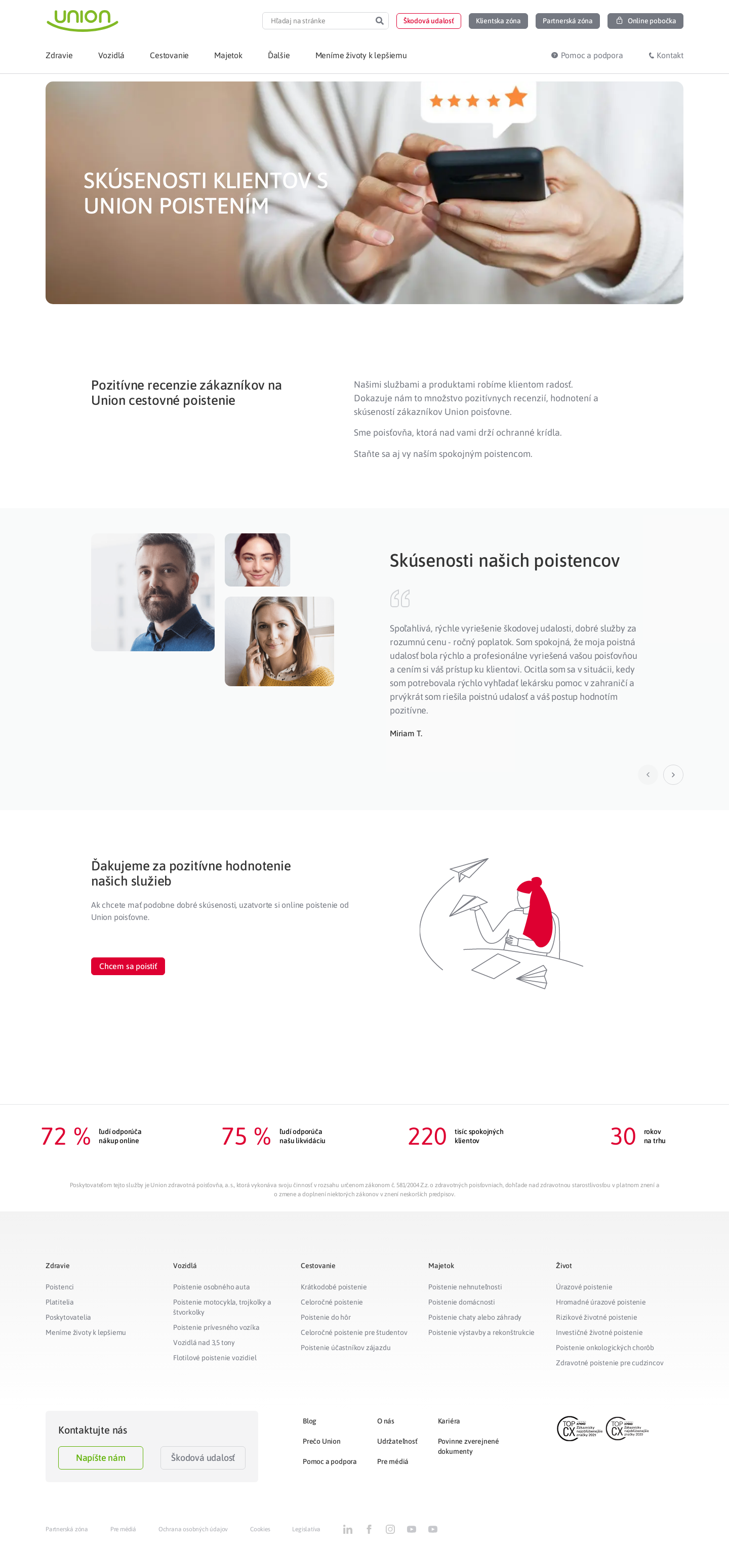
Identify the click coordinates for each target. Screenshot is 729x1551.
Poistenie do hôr (326, 1317)
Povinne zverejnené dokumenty (468, 1446)
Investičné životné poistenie (599, 1332)
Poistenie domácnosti (461, 1302)
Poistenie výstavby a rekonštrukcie (481, 1332)
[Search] (379, 21)
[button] (428, 21)
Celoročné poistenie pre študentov (354, 1332)
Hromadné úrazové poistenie (601, 1302)
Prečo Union (322, 1441)
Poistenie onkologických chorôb (605, 1348)
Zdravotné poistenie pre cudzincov (609, 1363)
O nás (385, 1421)
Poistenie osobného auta (211, 1287)
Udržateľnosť (397, 1441)
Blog (309, 1421)
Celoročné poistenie (332, 1302)
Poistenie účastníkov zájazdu (345, 1348)
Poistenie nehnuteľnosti (465, 1287)
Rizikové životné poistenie (596, 1317)
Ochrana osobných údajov (193, 1529)
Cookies (260, 1529)
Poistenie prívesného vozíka (216, 1327)
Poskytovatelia (68, 1317)
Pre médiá (393, 1461)
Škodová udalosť (203, 1457)
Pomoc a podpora (330, 1461)
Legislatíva (306, 1529)
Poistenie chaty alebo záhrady (474, 1317)
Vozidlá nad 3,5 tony (204, 1342)
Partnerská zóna (67, 1529)
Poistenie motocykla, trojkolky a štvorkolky (222, 1307)
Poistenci (60, 1287)
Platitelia (60, 1302)
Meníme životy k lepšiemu (86, 1332)
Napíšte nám (101, 1457)
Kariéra (449, 1421)
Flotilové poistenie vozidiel (214, 1358)
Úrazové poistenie (584, 1287)
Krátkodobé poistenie (334, 1287)
